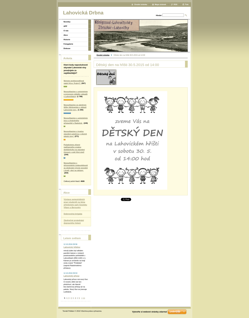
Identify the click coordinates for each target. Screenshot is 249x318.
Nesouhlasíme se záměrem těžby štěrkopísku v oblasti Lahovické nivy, (75, 107)
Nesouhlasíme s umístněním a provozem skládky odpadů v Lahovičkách (76, 94)
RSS (175, 4)
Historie (67, 39)
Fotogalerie (68, 44)
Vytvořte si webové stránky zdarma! (149, 312)
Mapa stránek (160, 4)
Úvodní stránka (103, 55)
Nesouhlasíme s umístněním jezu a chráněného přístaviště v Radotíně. (76, 120)
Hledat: (159, 15)
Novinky (67, 22)
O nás (66, 31)
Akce (66, 35)
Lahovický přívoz (71, 276)
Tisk (186, 4)
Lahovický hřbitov (72, 247)
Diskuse (67, 48)
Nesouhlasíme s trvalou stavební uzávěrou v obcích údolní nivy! (75, 133)
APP (65, 26)
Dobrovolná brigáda (73, 214)
